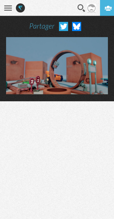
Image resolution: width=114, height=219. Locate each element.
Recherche (81, 8)
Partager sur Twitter (63, 26)
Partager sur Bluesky (76, 26)
